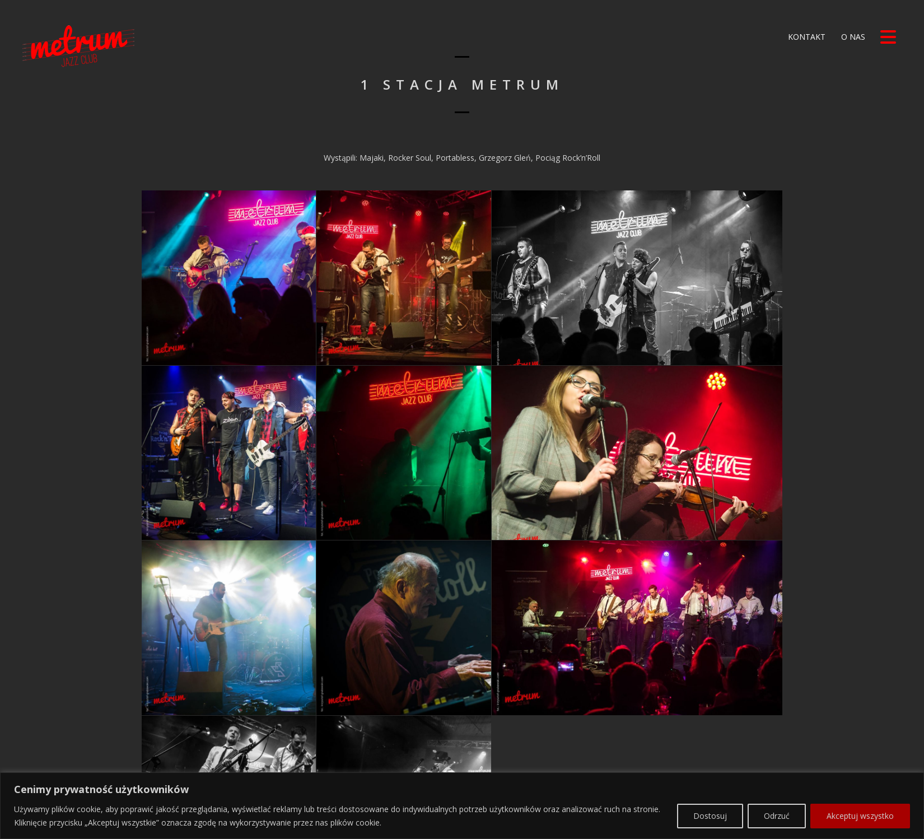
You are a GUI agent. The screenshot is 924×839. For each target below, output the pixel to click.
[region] (462, 776)
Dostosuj (710, 786)
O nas (852, 36)
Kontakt (805, 36)
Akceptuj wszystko (860, 786)
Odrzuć (777, 786)
